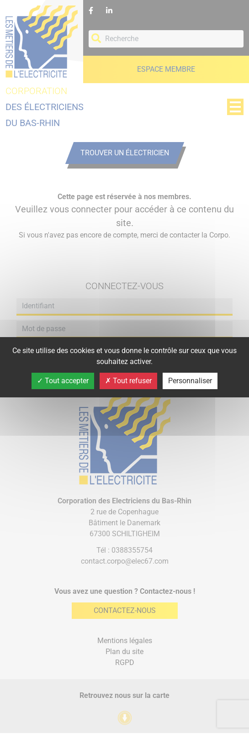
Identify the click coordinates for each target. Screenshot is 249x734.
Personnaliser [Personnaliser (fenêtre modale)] (190, 380)
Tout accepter (63, 380)
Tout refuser (128, 380)
